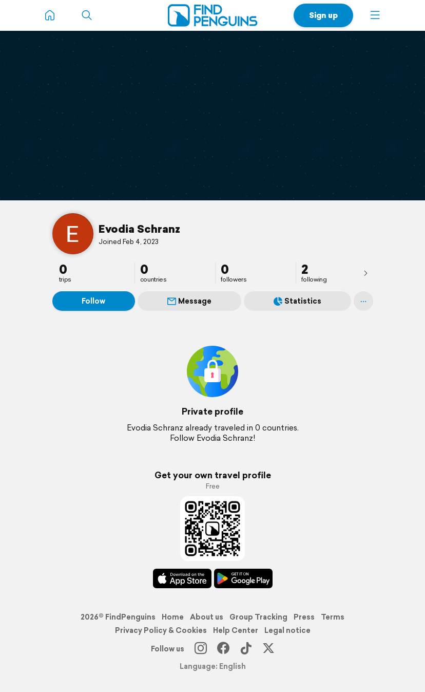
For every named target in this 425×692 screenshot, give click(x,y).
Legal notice (287, 630)
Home (173, 617)
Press (304, 617)
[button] (375, 15)
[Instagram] (201, 649)
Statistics (297, 301)
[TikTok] (246, 649)
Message (189, 301)
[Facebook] (223, 649)
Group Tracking (258, 617)
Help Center (235, 630)
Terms (332, 617)
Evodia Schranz (139, 228)
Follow (93, 301)
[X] (268, 649)
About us (206, 617)
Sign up (323, 15)
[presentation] (365, 273)
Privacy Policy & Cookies (161, 630)
